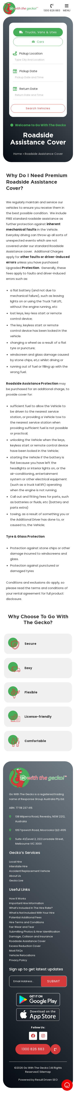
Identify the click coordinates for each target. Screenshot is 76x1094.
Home (17, 154)
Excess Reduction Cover (25, 946)
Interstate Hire (18, 866)
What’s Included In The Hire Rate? (31, 908)
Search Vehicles (38, 108)
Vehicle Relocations (22, 955)
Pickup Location (31, 53)
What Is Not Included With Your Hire (32, 913)
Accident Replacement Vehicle (29, 871)
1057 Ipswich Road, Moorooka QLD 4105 (40, 830)
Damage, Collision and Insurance (31, 936)
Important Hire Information (26, 903)
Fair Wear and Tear (21, 927)
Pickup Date (28, 71)
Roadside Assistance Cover (27, 941)
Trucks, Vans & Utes (38, 32)
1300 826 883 (33, 1049)
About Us (15, 876)
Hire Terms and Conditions (26, 922)
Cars (38, 42)
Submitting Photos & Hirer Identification (34, 932)
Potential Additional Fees (25, 917)
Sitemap (45, 1072)
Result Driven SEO (46, 1080)
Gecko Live (16, 880)
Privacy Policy (18, 960)
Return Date (28, 89)
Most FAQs (16, 951)
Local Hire (15, 862)
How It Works (17, 898)
